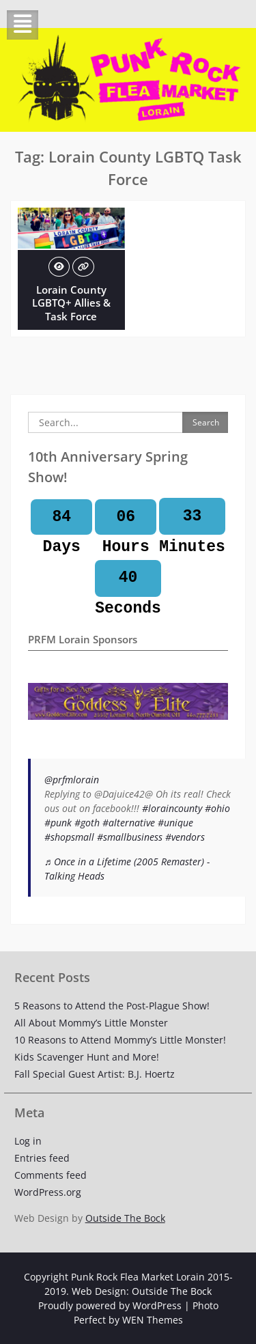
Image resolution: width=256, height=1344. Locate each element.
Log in (28, 1140)
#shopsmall (69, 836)
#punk (58, 822)
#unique (175, 822)
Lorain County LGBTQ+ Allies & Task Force (71, 303)
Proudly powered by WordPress (110, 1305)
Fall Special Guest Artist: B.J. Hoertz (94, 1073)
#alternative (128, 822)
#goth (87, 822)
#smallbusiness (129, 836)
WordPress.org (47, 1192)
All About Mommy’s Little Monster (91, 1022)
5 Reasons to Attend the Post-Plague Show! (112, 1005)
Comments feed (50, 1174)
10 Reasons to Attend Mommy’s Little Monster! (120, 1039)
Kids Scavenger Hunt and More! (86, 1056)
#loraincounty (172, 808)
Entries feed (42, 1157)
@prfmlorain (71, 779)
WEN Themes (152, 1319)
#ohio (217, 808)
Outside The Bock (125, 1218)
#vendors (185, 836)
